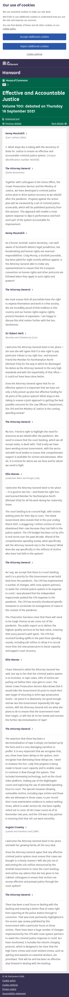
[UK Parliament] (10, 63)
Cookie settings (34, 54)
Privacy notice (9, 989)
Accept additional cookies (34, 36)
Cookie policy (9, 980)
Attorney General (18, 84)
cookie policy (9, 29)
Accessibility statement (14, 993)
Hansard (11, 72)
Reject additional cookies (34, 46)
